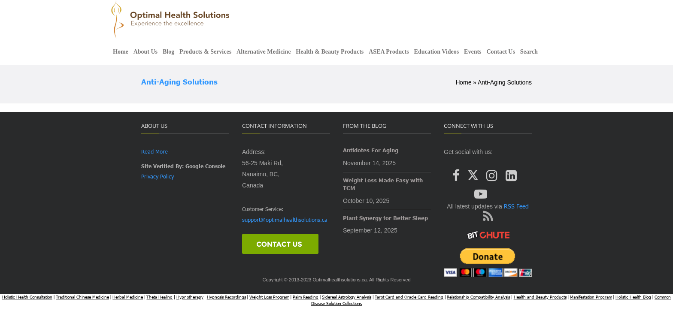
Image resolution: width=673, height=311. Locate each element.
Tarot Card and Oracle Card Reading (409, 296)
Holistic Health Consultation (27, 296)
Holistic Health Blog (633, 296)
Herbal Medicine (127, 296)
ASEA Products (389, 51)
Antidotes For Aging (370, 150)
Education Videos (436, 51)
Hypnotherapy (189, 296)
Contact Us (500, 51)
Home (120, 51)
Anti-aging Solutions (179, 81)
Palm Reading (305, 296)
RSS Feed (515, 206)
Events (472, 51)
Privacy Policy (157, 176)
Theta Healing (159, 296)
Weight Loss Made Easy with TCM (383, 184)
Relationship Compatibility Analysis (478, 296)
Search (529, 51)
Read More (154, 151)
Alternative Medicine (263, 51)
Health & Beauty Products (330, 51)
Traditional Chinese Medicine (82, 296)
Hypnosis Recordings (226, 296)
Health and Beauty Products (540, 296)
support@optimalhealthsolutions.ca (284, 219)
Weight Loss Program (269, 296)
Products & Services (205, 51)
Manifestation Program (591, 296)
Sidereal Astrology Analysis (346, 296)
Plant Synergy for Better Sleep (385, 217)
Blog (168, 51)
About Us (145, 51)
